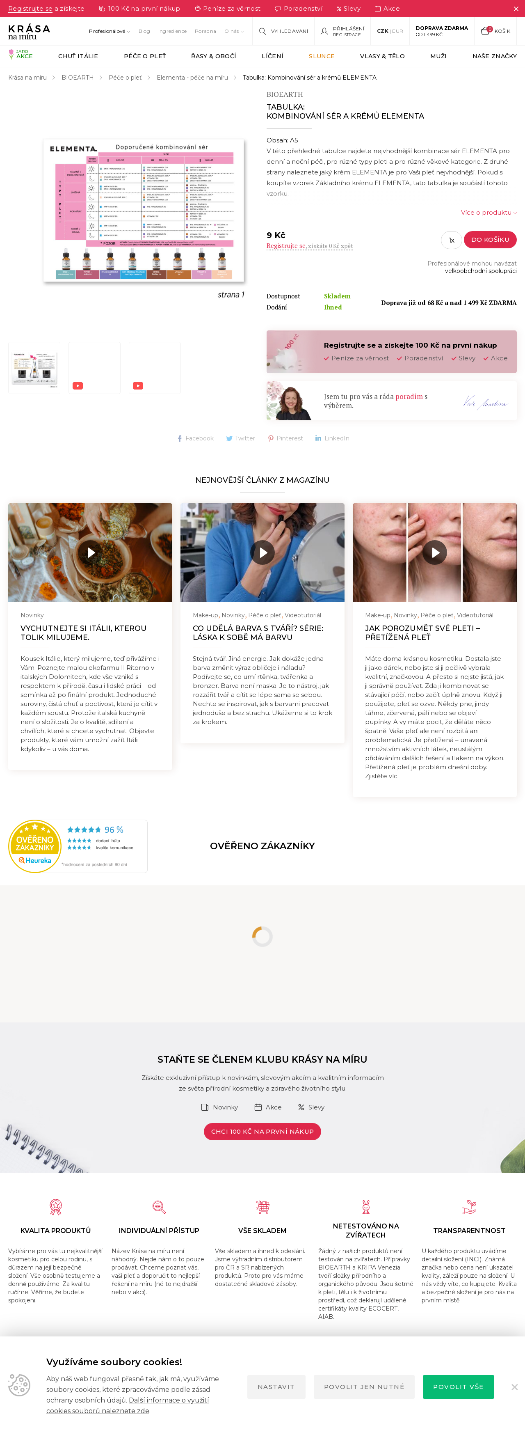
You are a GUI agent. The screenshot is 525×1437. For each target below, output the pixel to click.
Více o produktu (486, 212)
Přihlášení (348, 29)
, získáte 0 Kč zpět (310, 246)
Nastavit (276, 1387)
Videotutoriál (303, 615)
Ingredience (172, 31)
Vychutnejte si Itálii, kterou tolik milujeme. (84, 633)
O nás (231, 31)
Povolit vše (458, 1387)
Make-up (205, 615)
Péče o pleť (125, 77)
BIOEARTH (78, 77)
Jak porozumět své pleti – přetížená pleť (422, 633)
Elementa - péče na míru (192, 77)
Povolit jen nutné (364, 1387)
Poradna (205, 31)
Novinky (32, 615)
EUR (397, 31)
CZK (382, 31)
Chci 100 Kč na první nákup (262, 1131)
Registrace (347, 34)
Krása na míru (27, 77)
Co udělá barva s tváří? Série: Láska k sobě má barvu (258, 633)
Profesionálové (107, 31)
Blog (144, 31)
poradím (409, 396)
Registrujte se (30, 8)
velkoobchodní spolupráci (481, 271)
